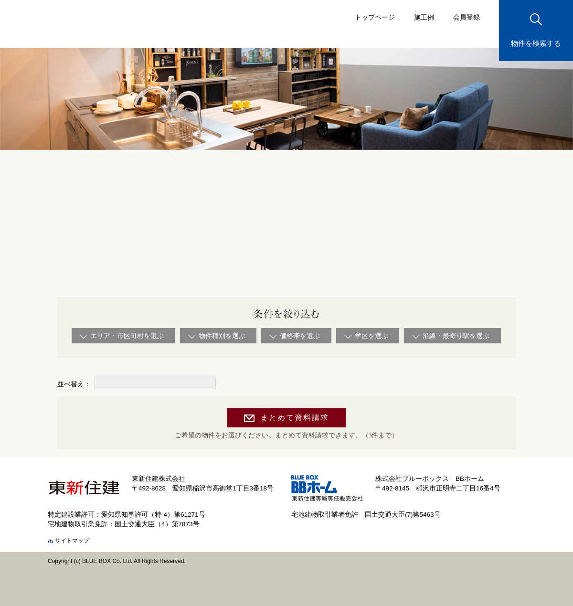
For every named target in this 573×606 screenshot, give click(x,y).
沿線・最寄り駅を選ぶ (456, 336)
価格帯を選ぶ (300, 336)
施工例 (424, 17)
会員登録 (466, 17)
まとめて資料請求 (294, 418)
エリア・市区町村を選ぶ (127, 336)
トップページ (375, 17)
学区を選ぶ (371, 336)
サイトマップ (72, 540)
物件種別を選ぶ (222, 336)
